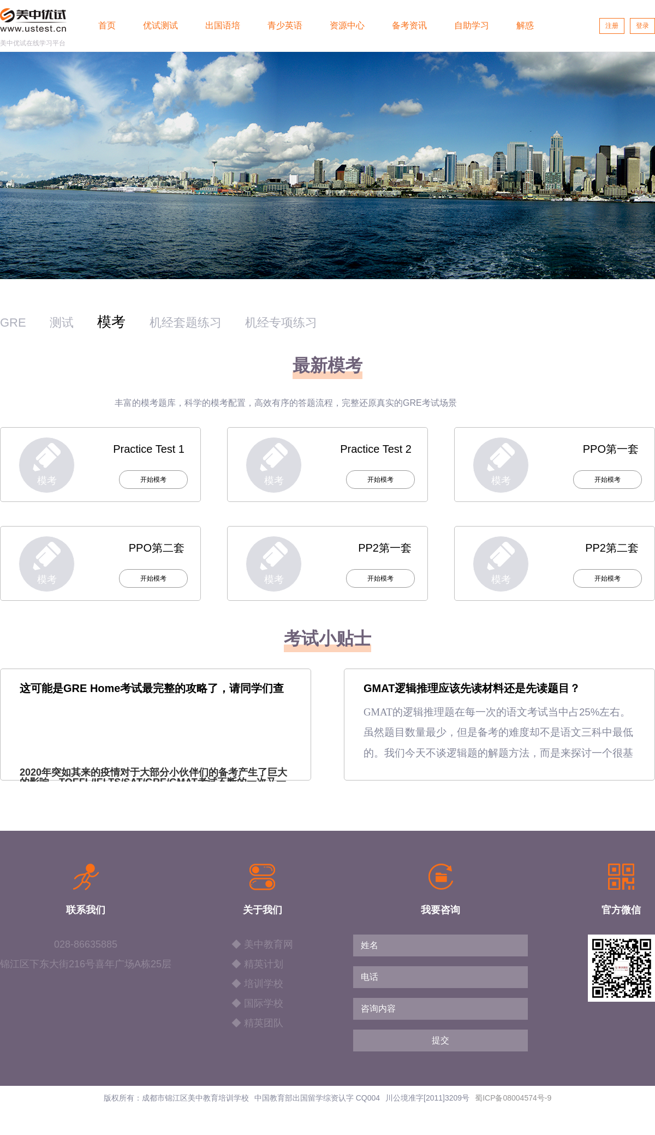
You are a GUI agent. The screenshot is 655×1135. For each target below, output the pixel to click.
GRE (13, 322)
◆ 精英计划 (257, 964)
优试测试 (160, 25)
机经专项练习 (281, 322)
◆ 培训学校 (257, 983)
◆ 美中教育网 (262, 944)
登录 (642, 25)
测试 (62, 322)
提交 (440, 1040)
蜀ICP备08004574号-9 (513, 1097)
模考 (111, 322)
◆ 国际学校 (257, 1003)
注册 (611, 25)
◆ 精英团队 (257, 1023)
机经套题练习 (186, 322)
